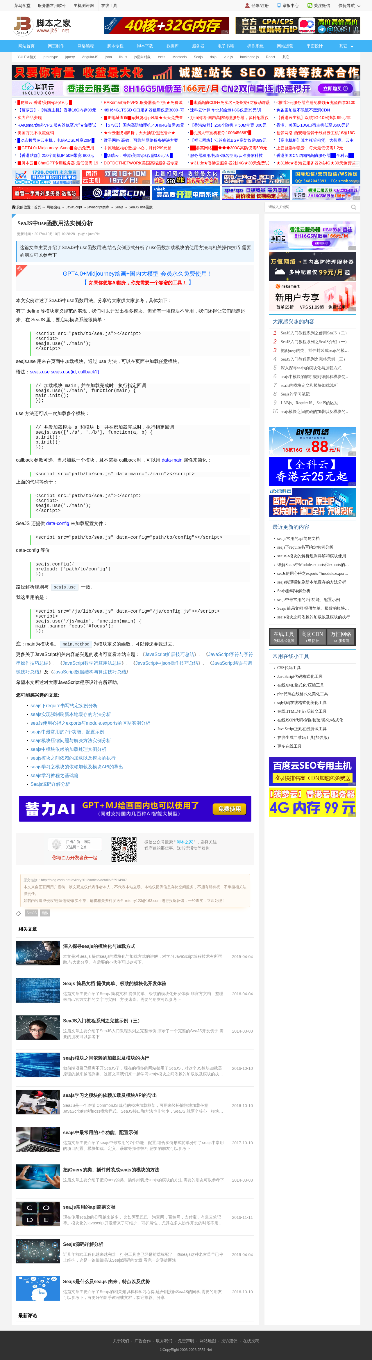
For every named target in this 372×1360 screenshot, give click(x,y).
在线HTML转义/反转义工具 (302, 711)
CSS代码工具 (289, 668)
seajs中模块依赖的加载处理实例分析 (68, 749)
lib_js (123, 57)
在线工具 (109, 5)
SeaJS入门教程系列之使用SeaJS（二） (315, 333)
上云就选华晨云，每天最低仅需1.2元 (309, 148)
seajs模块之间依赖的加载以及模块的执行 (73, 758)
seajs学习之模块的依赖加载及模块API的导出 (77, 766)
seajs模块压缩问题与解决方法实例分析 (71, 740)
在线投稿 (251, 1340)
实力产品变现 (29, 117)
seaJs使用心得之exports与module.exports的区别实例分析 (90, 723)
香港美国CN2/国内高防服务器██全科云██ (315, 155)
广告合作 (143, 1340)
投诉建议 (229, 1340)
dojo (213, 57)
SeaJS (31, 913)
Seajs (198, 57)
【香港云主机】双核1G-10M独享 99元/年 (313, 117)
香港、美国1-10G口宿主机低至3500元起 (313, 125)
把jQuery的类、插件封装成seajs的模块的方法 (111, 1169)
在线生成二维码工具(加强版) (303, 737)
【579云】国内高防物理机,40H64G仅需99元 (144, 125)
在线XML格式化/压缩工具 (300, 685)
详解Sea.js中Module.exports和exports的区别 (315, 565)
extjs (161, 57)
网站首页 (26, 46)
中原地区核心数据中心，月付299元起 (137, 148)
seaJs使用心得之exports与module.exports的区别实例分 (324, 573)
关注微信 (322, 5)
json (108, 57)
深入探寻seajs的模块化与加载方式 (99, 946)
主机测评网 (84, 5)
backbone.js (249, 57)
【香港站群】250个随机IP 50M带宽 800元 (228, 125)
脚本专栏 (115, 46)
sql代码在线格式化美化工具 (302, 703)
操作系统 (255, 46)
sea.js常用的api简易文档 (89, 1207)
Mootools (180, 57)
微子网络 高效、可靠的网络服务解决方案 (141, 140)
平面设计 (315, 46)
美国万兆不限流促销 (35, 132)
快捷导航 (349, 5)
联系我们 (164, 1340)
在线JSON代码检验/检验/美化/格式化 (310, 720)
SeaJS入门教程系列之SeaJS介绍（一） (315, 342)
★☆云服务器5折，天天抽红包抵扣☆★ (139, 132)
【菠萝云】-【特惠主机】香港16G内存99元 (56, 110)
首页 (37, 207)
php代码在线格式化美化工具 (302, 694)
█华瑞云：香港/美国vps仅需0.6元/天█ (138, 155)
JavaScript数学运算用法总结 (91, 663)
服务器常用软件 (52, 5)
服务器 (198, 46)
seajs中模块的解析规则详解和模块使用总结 (319, 377)
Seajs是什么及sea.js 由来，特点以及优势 (106, 1281)
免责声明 (186, 1340)
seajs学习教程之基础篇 (54, 775)
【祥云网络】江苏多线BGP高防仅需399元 (228, 140)
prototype (51, 57)
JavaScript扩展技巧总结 (169, 654)
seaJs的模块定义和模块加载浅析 (309, 385)
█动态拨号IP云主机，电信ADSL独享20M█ (55, 140)
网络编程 (86, 46)
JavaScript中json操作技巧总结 (166, 663)
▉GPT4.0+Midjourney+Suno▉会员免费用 (55, 148)
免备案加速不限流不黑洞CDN (303, 110)
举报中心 (290, 5)
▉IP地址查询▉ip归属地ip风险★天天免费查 (143, 117)
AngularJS (90, 57)
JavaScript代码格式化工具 (300, 676)
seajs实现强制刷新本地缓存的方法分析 (71, 714)
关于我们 (121, 1340)
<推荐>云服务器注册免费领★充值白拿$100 (315, 102)
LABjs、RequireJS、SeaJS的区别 (309, 403)
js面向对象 (142, 57)
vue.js (228, 57)
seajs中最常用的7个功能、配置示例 (67, 731)
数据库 (173, 46)
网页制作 (56, 46)
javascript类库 (98, 207)
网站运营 (285, 46)
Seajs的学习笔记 (295, 394)
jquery (70, 57)
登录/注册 (260, 5)
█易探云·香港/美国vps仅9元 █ (44, 102)
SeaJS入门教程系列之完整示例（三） (102, 1020)
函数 (45, 913)
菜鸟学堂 (22, 5)
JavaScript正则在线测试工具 (302, 729)
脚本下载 (145, 46)
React (270, 57)
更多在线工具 (289, 746)
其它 (285, 57)
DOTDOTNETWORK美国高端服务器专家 (141, 163)
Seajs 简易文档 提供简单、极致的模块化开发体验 (114, 983)
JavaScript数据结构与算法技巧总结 (89, 671)
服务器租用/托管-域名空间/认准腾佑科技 (226, 155)
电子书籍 (226, 46)
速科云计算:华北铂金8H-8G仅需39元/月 (226, 110)
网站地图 (208, 1340)
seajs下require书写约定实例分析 (64, 705)
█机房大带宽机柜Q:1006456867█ (220, 132)
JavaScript (74, 207)
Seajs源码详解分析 (50, 784)
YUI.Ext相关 (26, 57)
